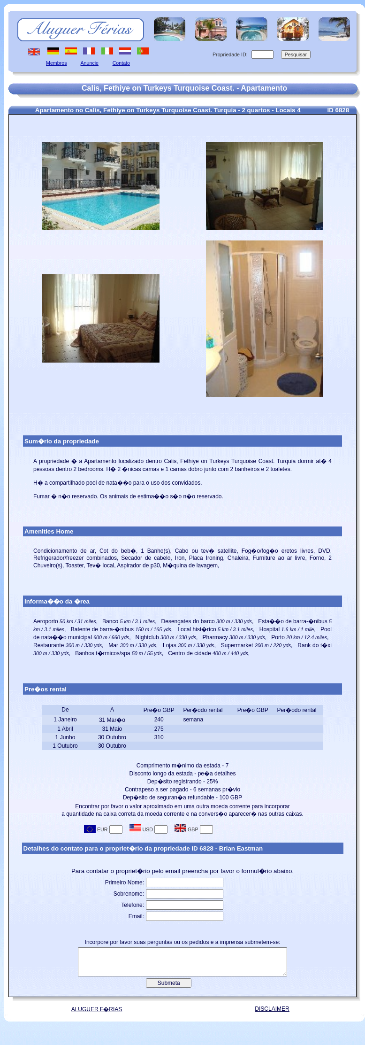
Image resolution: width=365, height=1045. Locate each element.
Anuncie (90, 63)
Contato (121, 63)
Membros (56, 63)
